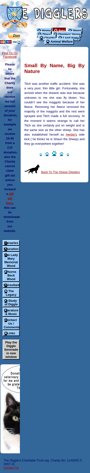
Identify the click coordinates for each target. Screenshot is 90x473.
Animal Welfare (62, 41)
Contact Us (11, 467)
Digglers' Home (69, 34)
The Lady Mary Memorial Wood (11, 260)
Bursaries (11, 243)
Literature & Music (11, 312)
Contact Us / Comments (11, 323)
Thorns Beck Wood (11, 275)
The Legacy (11, 292)
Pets (62, 31)
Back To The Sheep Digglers (60, 172)
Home (46, 31)
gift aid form (9, 198)
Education (11, 249)
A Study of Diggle (11, 302)
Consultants (12, 285)
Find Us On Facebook (10, 55)
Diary (46, 34)
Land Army (71, 38)
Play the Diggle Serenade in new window (11, 350)
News (77, 31)
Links (11, 333)
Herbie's (71, 134)
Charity (49, 38)
